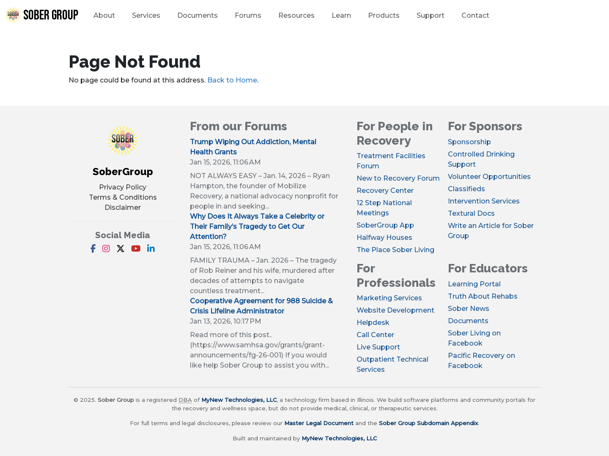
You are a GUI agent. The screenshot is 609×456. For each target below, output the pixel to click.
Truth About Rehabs (483, 296)
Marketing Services (389, 298)
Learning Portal (474, 284)
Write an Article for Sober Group (491, 231)
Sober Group (41, 15)
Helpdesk (373, 323)
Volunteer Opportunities (489, 177)
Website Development (395, 310)
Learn (341, 15)
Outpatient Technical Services (392, 364)
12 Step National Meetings (384, 208)
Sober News (468, 309)
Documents (197, 15)
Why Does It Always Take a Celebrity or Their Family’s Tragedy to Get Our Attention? (257, 226)
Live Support (378, 347)
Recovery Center (385, 191)
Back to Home (232, 80)
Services (146, 15)
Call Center (375, 335)
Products (384, 15)
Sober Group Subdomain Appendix (428, 423)
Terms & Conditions (123, 197)
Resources (296, 15)
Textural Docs (471, 213)
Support (430, 15)
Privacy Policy (122, 187)
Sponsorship (469, 142)
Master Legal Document (319, 423)
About (104, 15)
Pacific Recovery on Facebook (481, 361)
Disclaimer (122, 207)
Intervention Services (484, 201)
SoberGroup (123, 171)
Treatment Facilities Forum (391, 161)
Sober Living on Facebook (474, 338)
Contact (475, 15)
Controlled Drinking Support (481, 159)
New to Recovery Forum (398, 178)
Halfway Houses (384, 237)
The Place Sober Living (395, 250)
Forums (248, 15)
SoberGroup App (385, 225)
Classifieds (466, 189)
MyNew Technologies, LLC (239, 399)
